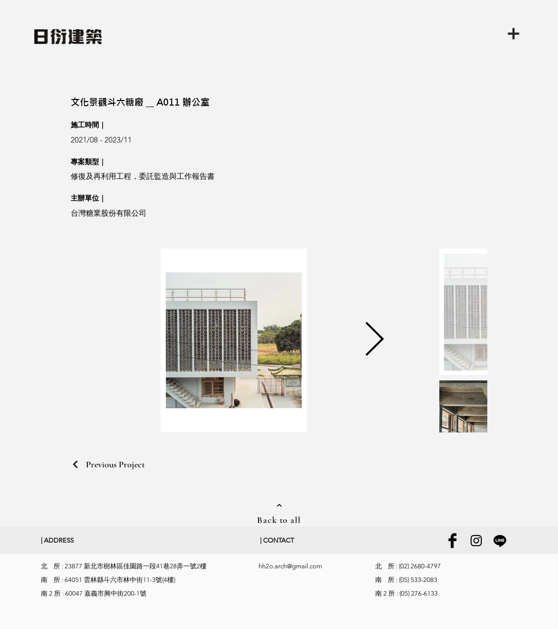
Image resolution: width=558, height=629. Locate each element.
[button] (517, 32)
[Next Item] (374, 340)
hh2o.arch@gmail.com (290, 566)
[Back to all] (279, 513)
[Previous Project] (108, 464)
